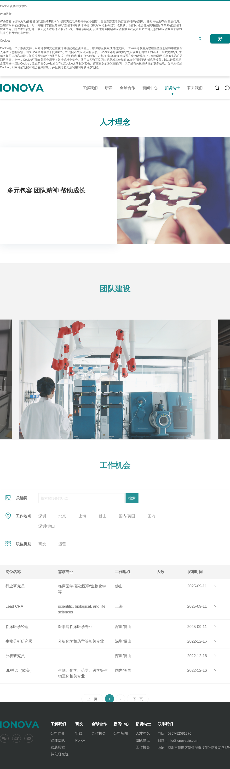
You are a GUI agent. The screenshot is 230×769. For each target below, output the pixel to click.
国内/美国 (127, 544)
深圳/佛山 (46, 554)
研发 (109, 88)
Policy (80, 740)
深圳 (42, 544)
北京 (62, 544)
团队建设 (143, 740)
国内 (151, 544)
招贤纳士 (172, 88)
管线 (78, 733)
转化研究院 (60, 754)
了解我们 (90, 88)
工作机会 (143, 747)
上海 (82, 544)
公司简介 (58, 733)
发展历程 (58, 747)
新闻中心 (150, 88)
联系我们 (195, 88)
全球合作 (127, 88)
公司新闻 (121, 733)
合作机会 (99, 733)
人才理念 (143, 733)
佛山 (102, 544)
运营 (62, 572)
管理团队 (58, 740)
